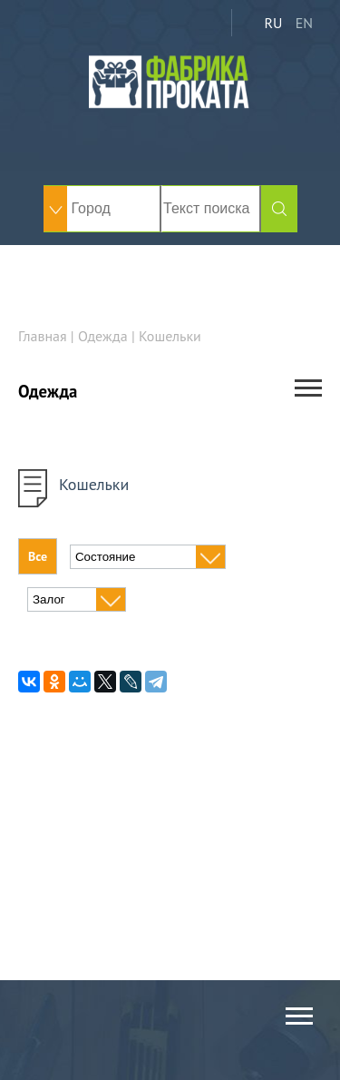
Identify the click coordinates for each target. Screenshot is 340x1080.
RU (273, 23)
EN (304, 23)
